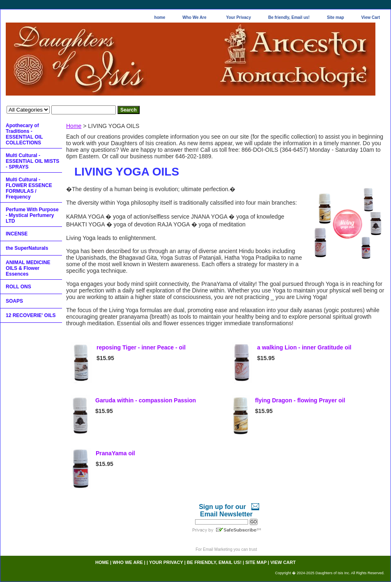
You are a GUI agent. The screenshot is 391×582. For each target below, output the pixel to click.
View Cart (370, 17)
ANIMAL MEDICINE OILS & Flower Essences (28, 268)
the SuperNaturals (27, 248)
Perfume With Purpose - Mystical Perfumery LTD (32, 215)
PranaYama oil (115, 453)
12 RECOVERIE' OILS (31, 315)
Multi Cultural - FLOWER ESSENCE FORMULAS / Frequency (29, 188)
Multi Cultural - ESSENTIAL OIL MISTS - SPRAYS (32, 161)
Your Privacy (238, 17)
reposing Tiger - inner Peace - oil (141, 347)
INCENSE (17, 234)
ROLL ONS (18, 287)
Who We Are (194, 17)
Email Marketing (217, 549)
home (160, 17)
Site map (335, 17)
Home (73, 126)
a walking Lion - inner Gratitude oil (304, 347)
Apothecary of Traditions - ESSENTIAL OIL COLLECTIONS (24, 134)
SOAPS (14, 301)
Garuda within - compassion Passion (145, 400)
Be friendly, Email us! (289, 17)
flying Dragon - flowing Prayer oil (300, 400)
